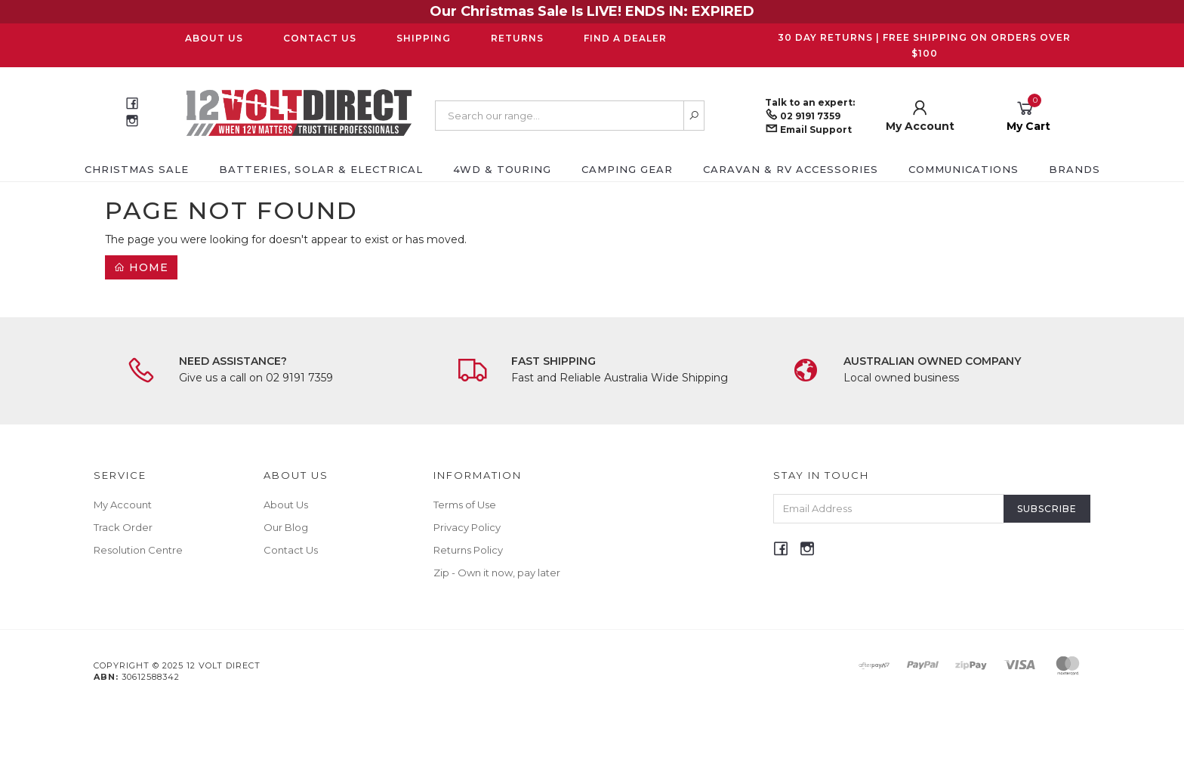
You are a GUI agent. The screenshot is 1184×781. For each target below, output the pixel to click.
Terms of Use (464, 505)
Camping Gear (627, 169)
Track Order (123, 527)
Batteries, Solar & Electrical (321, 169)
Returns (517, 38)
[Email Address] (888, 508)
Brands (1074, 169)
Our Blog (286, 527)
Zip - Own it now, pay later (496, 572)
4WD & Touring (502, 169)
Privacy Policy (467, 527)
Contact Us (319, 38)
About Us (214, 38)
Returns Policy (468, 550)
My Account (123, 505)
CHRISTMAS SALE (137, 169)
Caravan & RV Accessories (790, 169)
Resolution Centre (138, 550)
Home (141, 267)
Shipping (423, 38)
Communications (963, 169)
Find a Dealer (625, 38)
